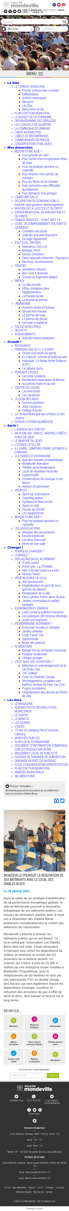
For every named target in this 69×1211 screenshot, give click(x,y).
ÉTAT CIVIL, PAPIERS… (29, 243)
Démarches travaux (34, 311)
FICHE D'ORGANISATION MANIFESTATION (41, 765)
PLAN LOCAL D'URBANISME (32, 742)
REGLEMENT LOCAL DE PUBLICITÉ (36, 753)
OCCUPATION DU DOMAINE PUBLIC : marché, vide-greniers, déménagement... (40, 203)
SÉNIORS (20, 266)
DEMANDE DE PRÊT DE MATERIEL (35, 761)
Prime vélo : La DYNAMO (37, 566)
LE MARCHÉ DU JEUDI (29, 441)
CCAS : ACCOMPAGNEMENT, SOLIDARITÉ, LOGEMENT (41, 225)
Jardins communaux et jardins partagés (41, 603)
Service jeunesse (33, 403)
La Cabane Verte (32, 368)
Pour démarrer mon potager (39, 193)
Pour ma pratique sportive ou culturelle (40, 168)
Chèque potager (32, 658)
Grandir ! (14, 342)
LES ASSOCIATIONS (27, 528)
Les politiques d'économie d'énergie (44, 616)
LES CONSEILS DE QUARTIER (33, 124)
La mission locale (33, 296)
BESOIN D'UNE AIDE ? (28, 151)
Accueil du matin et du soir (38, 384)
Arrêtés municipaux (34, 98)
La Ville (13, 83)
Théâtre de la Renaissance (38, 467)
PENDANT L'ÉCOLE (26, 372)
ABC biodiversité (32, 582)
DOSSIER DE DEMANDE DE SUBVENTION (40, 757)
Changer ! (15, 547)
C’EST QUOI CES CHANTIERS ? (34, 662)
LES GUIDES (22, 723)
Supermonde (30, 475)
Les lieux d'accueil (33, 540)
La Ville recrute (31, 285)
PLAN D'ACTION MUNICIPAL (32, 113)
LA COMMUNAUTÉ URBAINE (32, 128)
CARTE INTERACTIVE (28, 132)
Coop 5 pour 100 (32, 635)
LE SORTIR (21, 715)
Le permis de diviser (35, 319)
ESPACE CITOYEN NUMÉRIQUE (34, 422)
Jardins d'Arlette (32, 631)
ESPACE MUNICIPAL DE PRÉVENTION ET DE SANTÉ (40, 214)
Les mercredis (31, 391)
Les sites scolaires (34, 376)
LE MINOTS (22, 719)
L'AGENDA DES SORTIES (30, 429)
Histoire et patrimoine (35, 486)
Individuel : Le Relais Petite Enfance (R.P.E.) (44, 363)
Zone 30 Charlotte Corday (38, 677)
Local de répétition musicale (40, 471)
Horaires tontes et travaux (38, 307)
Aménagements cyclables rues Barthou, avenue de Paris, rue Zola (43, 683)
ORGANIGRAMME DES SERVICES (35, 121)
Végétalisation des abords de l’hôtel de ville (44, 694)
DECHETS (21, 330)
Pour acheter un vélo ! (35, 155)
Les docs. (14, 700)
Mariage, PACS (31, 250)
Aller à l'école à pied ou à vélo (40, 570)
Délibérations (30, 94)
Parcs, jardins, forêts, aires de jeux (43, 597)
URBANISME (22, 303)
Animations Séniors (34, 269)
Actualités (25, 786)
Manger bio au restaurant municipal (44, 650)
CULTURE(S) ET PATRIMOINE (32, 456)
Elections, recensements (37, 262)
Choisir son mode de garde (39, 353)
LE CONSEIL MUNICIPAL (30, 86)
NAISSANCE (22, 345)
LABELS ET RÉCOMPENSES (32, 136)
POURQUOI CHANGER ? (29, 551)
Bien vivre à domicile (35, 273)
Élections (27, 102)
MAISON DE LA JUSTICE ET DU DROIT (39, 208)
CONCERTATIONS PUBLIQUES (33, 144)
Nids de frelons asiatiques (38, 338)
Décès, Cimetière (33, 254)
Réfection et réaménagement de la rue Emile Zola (44, 667)
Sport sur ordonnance (35, 494)
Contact (49, 1192)
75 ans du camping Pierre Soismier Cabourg (37, 732)
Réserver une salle (33, 544)
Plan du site (38, 1192)
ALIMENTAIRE (23, 646)
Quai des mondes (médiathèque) (42, 460)
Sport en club (30, 505)
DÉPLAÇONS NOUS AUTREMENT (35, 559)
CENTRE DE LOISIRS (27, 387)
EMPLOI (19, 281)
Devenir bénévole (33, 536)
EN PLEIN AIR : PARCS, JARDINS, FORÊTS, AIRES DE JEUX (41, 435)
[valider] (53, 1075)
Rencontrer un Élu (33, 109)
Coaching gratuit (32, 498)
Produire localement (34, 654)
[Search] (33, 21)
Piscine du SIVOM (33, 509)
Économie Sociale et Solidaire (41, 627)
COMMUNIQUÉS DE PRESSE (32, 140)
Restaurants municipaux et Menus (43, 380)
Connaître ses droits (34, 231)
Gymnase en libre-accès (37, 502)
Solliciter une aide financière (39, 235)
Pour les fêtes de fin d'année (40, 182)
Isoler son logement (34, 620)
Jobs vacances (32, 406)
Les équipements (33, 513)
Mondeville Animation (35, 463)
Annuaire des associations (38, 532)
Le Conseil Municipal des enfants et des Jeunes (40, 416)
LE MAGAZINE (24, 704)
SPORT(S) (21, 490)
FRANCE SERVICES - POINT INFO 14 (37, 220)
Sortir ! (12, 425)
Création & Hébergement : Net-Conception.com (34, 1201)
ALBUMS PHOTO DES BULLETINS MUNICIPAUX (35, 709)
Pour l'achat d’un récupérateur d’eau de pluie (44, 161)
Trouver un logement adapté (40, 277)
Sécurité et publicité (34, 323)
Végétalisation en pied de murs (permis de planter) (41, 587)
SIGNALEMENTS (25, 334)
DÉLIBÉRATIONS (25, 776)
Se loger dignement (34, 239)
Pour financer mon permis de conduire (40, 176)
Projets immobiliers (34, 688)
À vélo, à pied (30, 563)
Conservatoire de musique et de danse (42, 481)
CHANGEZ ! (22, 555)
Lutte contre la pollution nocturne (42, 612)
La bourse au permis (35, 300)
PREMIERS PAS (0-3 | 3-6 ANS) (34, 349)
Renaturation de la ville (36, 593)
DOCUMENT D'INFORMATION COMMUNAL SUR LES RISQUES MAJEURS (41, 747)
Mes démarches (20, 147)
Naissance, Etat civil (34, 246)
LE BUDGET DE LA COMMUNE (33, 117)
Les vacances (31, 395)
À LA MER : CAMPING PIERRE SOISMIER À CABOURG (41, 450)
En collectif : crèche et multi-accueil (44, 357)
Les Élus (27, 106)
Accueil (14, 786)
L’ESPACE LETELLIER (27, 445)
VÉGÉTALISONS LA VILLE (31, 578)
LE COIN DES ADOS (27, 399)
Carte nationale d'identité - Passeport (45, 258)
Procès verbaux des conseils (40, 90)
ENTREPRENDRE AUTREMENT (33, 623)
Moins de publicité (33, 643)
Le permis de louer (34, 315)
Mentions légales (23, 1192)
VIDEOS (19, 726)
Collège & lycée (32, 410)
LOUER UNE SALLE (26, 197)
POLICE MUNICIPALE (28, 326)
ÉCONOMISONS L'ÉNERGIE (31, 608)
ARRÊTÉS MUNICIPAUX (29, 772)
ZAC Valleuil (29, 673)
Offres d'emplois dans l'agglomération (35, 290)
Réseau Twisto (31, 574)
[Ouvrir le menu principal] (34, 74)
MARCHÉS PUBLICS (27, 738)
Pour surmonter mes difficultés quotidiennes (41, 187)
